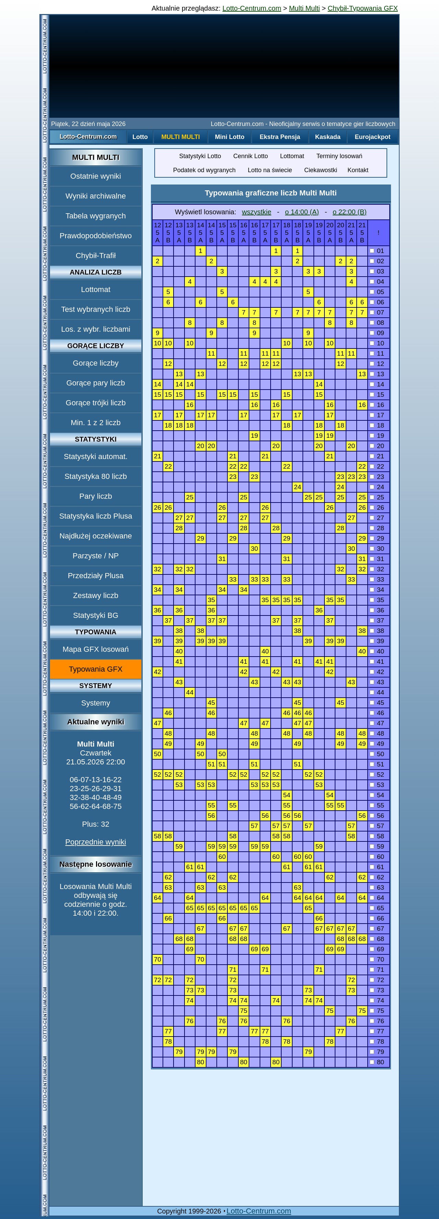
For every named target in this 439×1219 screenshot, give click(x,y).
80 (377, 1062)
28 (377, 528)
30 (377, 548)
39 (377, 641)
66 (377, 918)
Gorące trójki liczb (96, 402)
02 (377, 261)
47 (377, 723)
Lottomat (95, 289)
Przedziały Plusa (96, 575)
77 (377, 1031)
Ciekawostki (320, 170)
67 (377, 928)
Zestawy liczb (95, 595)
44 (377, 692)
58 (377, 836)
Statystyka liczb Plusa (95, 516)
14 (377, 384)
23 (377, 476)
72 (377, 979)
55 (377, 805)
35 (377, 600)
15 (377, 394)
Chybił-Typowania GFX (363, 8)
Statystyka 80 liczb (95, 476)
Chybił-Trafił (96, 255)
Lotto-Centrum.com (252, 8)
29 (377, 538)
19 (377, 435)
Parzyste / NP (96, 555)
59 (377, 846)
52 (377, 774)
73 (377, 990)
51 (377, 764)
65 (377, 908)
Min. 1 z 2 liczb (96, 422)
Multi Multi (304, 8)
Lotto (140, 137)
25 (377, 497)
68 (377, 938)
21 (377, 456)
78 (377, 1041)
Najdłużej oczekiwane (95, 536)
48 (377, 733)
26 (377, 507)
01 (377, 250)
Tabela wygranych (96, 216)
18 (377, 425)
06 (377, 302)
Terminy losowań (339, 156)
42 (377, 671)
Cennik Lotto (250, 156)
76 (377, 1021)
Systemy (95, 703)
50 (377, 754)
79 (377, 1051)
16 (377, 404)
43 (377, 682)
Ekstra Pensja (280, 137)
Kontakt (357, 170)
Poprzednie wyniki (95, 842)
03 (377, 271)
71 (377, 969)
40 (377, 651)
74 (377, 1000)
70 (377, 959)
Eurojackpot (372, 137)
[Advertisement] (224, 66)
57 (377, 825)
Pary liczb (95, 496)
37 (377, 620)
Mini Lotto (230, 137)
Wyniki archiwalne (96, 196)
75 (377, 1010)
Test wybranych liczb (95, 309)
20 (377, 445)
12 (377, 363)
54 (377, 795)
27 (377, 517)
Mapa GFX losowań (95, 649)
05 (377, 291)
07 (377, 312)
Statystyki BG (95, 615)
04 (377, 281)
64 (377, 897)
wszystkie (256, 212)
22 (377, 466)
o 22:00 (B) (350, 212)
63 (377, 887)
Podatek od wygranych (204, 170)
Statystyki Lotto (200, 156)
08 (377, 322)
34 (377, 589)
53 (377, 784)
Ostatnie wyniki (95, 176)
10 (377, 343)
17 (377, 415)
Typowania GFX (96, 669)
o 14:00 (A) (302, 212)
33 (377, 579)
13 (377, 374)
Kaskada (328, 137)
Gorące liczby (95, 363)
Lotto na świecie (270, 170)
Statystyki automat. (96, 456)
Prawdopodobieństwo (96, 235)
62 (377, 877)
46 (377, 712)
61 (377, 867)
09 (377, 333)
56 (377, 815)
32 (377, 569)
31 (377, 558)
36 (377, 610)
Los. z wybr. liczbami (95, 329)
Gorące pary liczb (95, 383)
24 (377, 487)
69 (377, 949)
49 (377, 743)
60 (377, 856)
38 (377, 630)
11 (377, 353)
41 (377, 661)
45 (377, 702)
